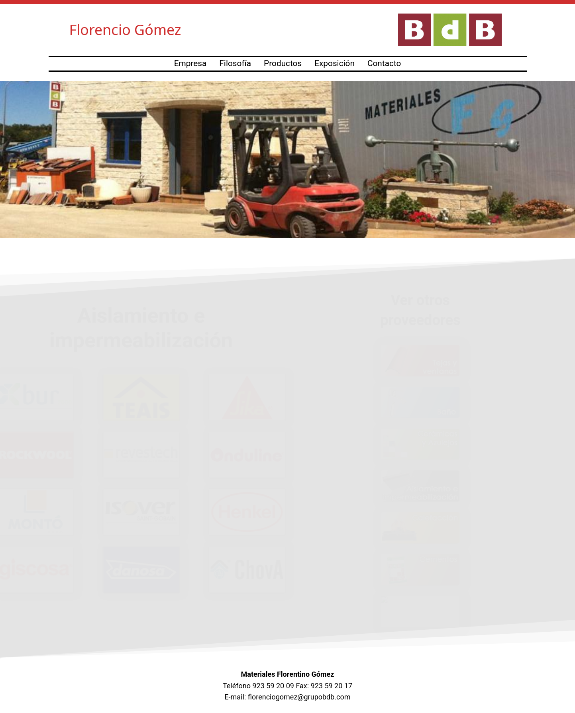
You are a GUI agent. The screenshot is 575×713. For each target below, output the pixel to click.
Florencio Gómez (125, 29)
